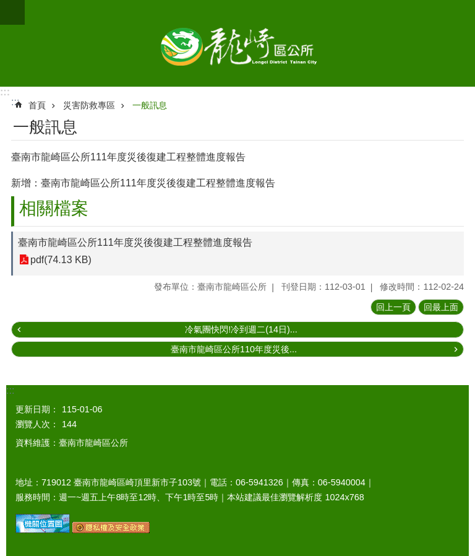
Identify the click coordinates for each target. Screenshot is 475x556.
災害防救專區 (89, 105)
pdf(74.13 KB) (61, 259)
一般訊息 (149, 105)
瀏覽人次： (37, 424)
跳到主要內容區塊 (6, 6)
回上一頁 (393, 307)
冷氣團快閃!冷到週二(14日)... (241, 329)
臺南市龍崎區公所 (237, 43)
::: (5, 92)
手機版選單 (12, 12)
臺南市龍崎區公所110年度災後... (234, 349)
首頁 (37, 105)
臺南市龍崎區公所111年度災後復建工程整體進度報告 (135, 242)
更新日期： (37, 409)
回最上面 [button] (441, 307)
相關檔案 (53, 208)
